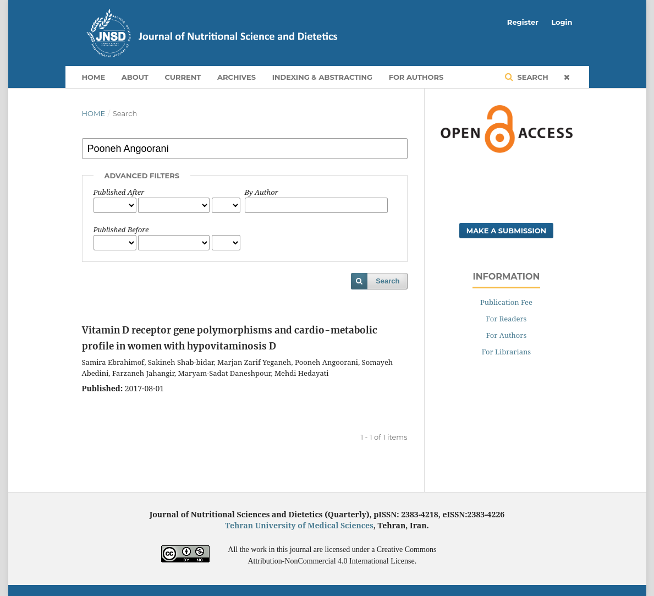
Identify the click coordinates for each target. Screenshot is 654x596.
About (135, 77)
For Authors (416, 77)
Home (94, 77)
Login (561, 22)
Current (182, 77)
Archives (236, 77)
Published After (119, 192)
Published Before (121, 229)
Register (522, 22)
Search (531, 77)
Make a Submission (506, 230)
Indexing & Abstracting (322, 77)
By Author (261, 192)
